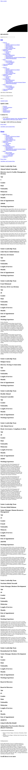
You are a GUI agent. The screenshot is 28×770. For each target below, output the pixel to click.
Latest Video (10, 63)
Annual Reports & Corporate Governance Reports (16, 57)
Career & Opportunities (8, 64)
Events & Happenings (10, 61)
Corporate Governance (7, 49)
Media (4, 59)
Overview (8, 43)
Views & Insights (9, 46)
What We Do (5, 50)
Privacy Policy (3, 124)
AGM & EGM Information (11, 58)
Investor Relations (6, 53)
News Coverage (9, 60)
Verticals (7, 52)
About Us (5, 42)
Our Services (8, 51)
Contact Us (5, 65)
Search (2, 37)
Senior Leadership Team (10, 48)
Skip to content (4, 1)
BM (2, 40)
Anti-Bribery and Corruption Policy (8, 126)
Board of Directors (9, 47)
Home (2, 131)
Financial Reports (9, 56)
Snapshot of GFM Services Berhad (13, 44)
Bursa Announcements (10, 55)
